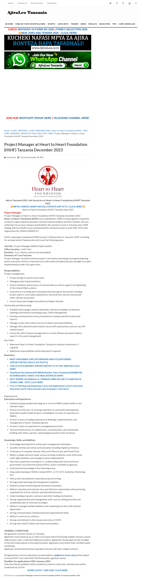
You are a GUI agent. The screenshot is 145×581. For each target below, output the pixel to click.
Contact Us (22, 3)
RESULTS (93, 24)
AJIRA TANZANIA (19, 130)
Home (9, 24)
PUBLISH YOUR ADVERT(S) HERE (30, 24)
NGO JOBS (48, 133)
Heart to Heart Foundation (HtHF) (66, 130)
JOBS (85, 130)
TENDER (74, 24)
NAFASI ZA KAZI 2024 (31, 133)
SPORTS (51, 24)
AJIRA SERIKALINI (127, 24)
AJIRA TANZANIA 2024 (39, 130)
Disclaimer (52, 3)
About (10, 3)
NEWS (83, 24)
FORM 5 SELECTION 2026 (71, 29)
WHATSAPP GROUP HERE (35, 118)
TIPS (114, 24)
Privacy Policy (37, 3)
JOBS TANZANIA (12, 133)
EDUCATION (104, 24)
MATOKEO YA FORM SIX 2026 (36, 29)
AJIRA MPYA (63, 24)
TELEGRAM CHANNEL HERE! (71, 118)
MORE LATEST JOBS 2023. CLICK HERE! (47, 570)
